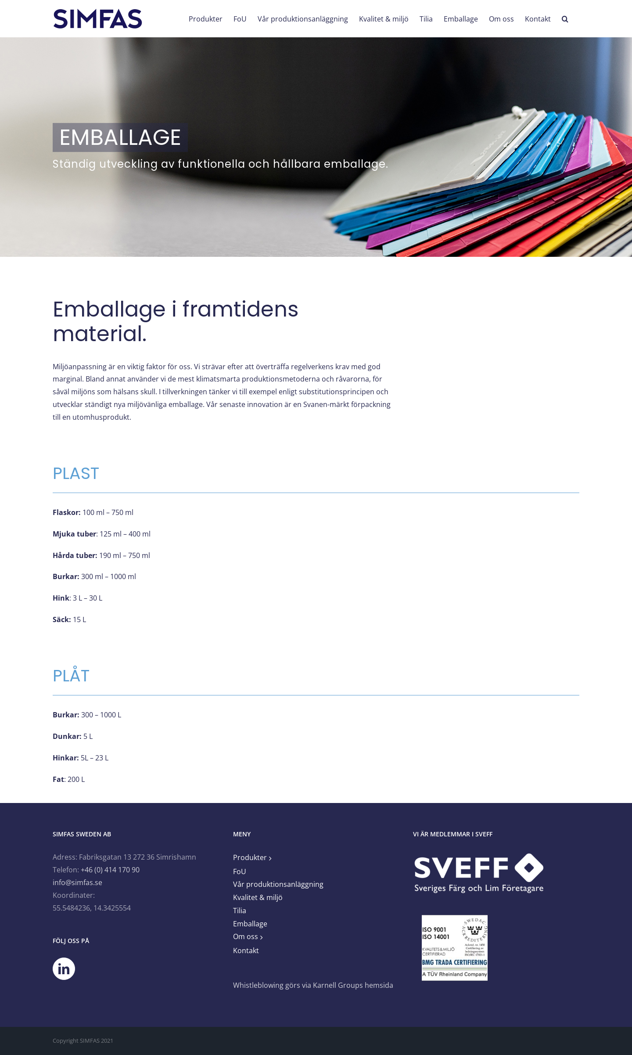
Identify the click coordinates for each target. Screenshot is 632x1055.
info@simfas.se (77, 882)
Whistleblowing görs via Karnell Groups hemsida (313, 985)
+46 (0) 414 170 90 (110, 870)
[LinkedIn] (64, 969)
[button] (565, 18)
